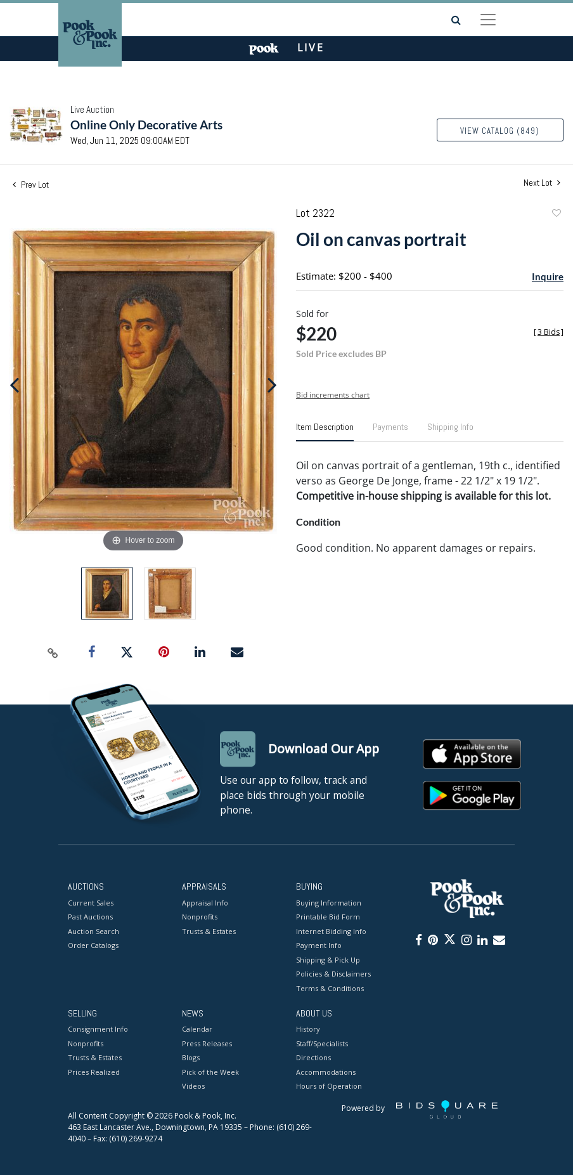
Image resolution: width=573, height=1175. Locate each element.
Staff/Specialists (322, 1043)
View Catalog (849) (499, 131)
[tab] (325, 432)
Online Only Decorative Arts (146, 124)
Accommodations (326, 1072)
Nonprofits (199, 916)
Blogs (191, 1058)
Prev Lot (31, 184)
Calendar (197, 1029)
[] (548, 332)
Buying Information (328, 902)
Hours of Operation (329, 1086)
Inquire (547, 276)
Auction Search (93, 931)
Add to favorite (555, 214)
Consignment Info (98, 1029)
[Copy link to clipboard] (53, 652)
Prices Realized (94, 1072)
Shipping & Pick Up (328, 959)
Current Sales (90, 902)
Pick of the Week (210, 1072)
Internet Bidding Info (331, 931)
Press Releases (207, 1043)
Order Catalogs (93, 945)
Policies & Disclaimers (333, 973)
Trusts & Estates (209, 931)
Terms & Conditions (330, 988)
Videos (193, 1086)
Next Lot (542, 183)
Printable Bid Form (328, 916)
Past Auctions (90, 916)
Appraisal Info (205, 902)
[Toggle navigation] (488, 20)
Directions (313, 1058)
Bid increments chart (333, 394)
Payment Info (319, 945)
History (308, 1029)
